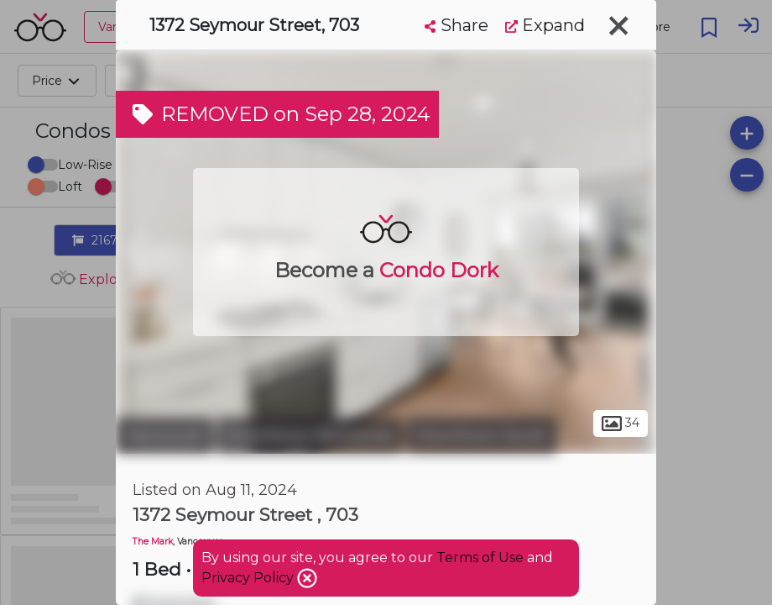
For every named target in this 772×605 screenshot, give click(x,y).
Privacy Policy (249, 578)
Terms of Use (480, 558)
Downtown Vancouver (310, 435)
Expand (545, 25)
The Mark (153, 541)
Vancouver (164, 435)
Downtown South (481, 435)
